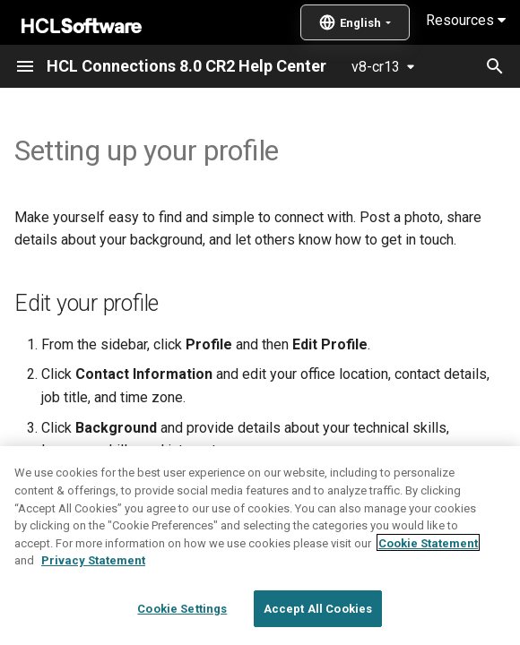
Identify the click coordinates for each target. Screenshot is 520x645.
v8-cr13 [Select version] (375, 66)
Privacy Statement (93, 609)
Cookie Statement (428, 591)
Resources (466, 20)
